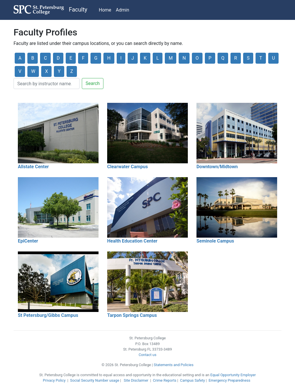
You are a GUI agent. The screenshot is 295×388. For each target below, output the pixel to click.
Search (93, 83)
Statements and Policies (174, 365)
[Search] (47, 83)
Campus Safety (192, 380)
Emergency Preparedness (229, 380)
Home (105, 10)
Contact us (147, 355)
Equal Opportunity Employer (233, 375)
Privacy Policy (54, 380)
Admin (122, 10)
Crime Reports (165, 380)
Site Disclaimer (136, 380)
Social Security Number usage (94, 380)
